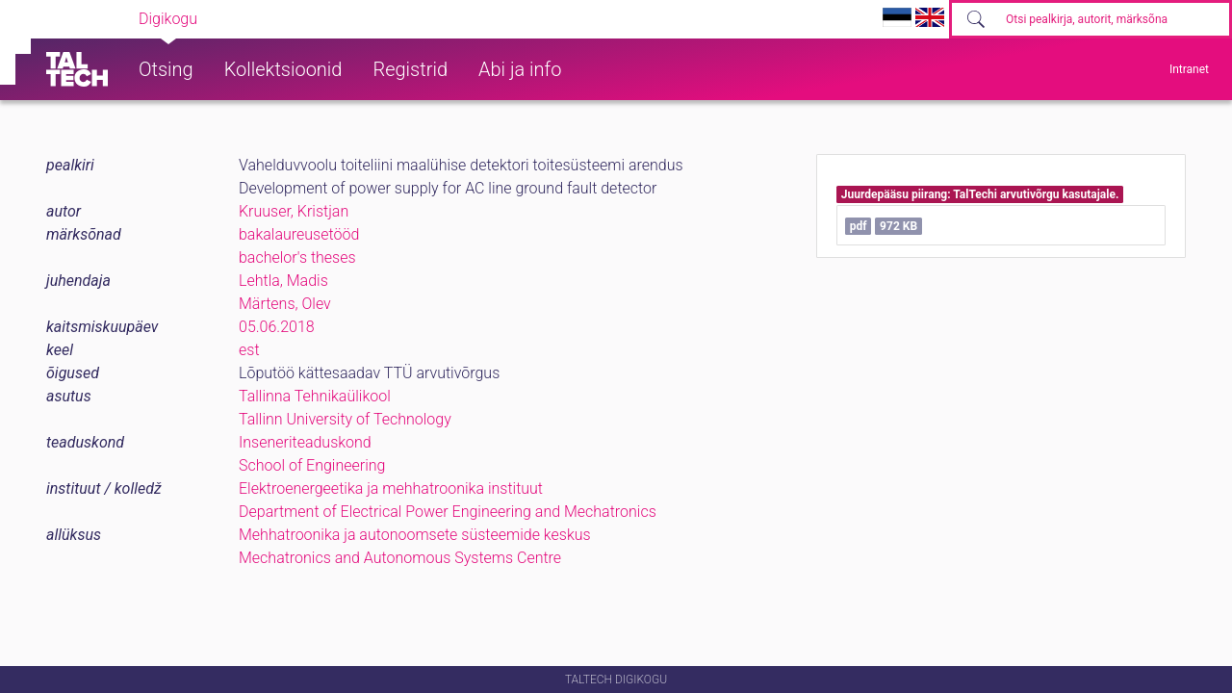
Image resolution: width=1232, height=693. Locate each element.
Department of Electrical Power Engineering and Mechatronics (447, 511)
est (249, 350)
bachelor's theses (297, 257)
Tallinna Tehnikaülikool (315, 396)
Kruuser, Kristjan (293, 211)
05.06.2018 (277, 327)
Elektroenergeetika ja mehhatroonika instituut (391, 488)
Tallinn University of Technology (345, 419)
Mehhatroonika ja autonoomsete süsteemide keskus (415, 535)
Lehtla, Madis (283, 280)
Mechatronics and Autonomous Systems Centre (400, 558)
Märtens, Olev (285, 304)
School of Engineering (312, 465)
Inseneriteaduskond (305, 442)
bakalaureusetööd (299, 234)
